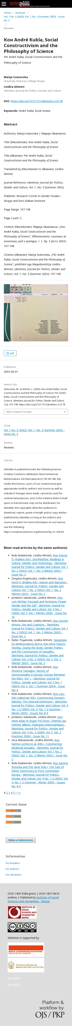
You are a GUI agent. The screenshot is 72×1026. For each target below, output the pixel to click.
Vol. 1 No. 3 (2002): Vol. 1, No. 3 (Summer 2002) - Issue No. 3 (34, 18)
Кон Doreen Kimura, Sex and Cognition (40, 622)
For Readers (13, 863)
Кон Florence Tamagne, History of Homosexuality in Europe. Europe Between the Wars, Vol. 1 (38, 672)
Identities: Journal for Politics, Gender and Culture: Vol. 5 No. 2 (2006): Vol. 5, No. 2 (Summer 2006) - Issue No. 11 (38, 732)
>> (19, 793)
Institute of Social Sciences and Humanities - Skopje (33, 899)
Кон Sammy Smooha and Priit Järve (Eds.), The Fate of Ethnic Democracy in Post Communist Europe (40, 768)
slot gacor (14, 978)
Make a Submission (20, 840)
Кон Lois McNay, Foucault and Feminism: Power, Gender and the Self (39, 601)
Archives (20, 12)
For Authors (12, 869)
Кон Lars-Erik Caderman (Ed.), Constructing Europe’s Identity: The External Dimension (38, 697)
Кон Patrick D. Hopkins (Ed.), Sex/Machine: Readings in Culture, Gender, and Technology (39, 559)
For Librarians (13, 874)
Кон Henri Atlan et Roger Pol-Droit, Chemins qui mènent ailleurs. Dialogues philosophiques (39, 720)
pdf (11, 353)
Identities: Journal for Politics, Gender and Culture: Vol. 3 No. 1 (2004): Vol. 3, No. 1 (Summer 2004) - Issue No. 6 (38, 684)
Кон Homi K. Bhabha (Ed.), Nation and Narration (39, 580)
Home (7, 12)
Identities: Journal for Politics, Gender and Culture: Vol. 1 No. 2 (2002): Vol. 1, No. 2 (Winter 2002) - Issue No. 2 (40, 568)
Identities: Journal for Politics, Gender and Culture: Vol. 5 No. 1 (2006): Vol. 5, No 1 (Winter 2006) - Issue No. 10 (39, 611)
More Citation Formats (19, 411)
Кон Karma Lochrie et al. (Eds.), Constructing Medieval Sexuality (37, 744)
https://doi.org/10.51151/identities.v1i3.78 (37, 101)
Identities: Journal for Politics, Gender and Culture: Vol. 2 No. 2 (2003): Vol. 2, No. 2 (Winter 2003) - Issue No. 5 (38, 659)
